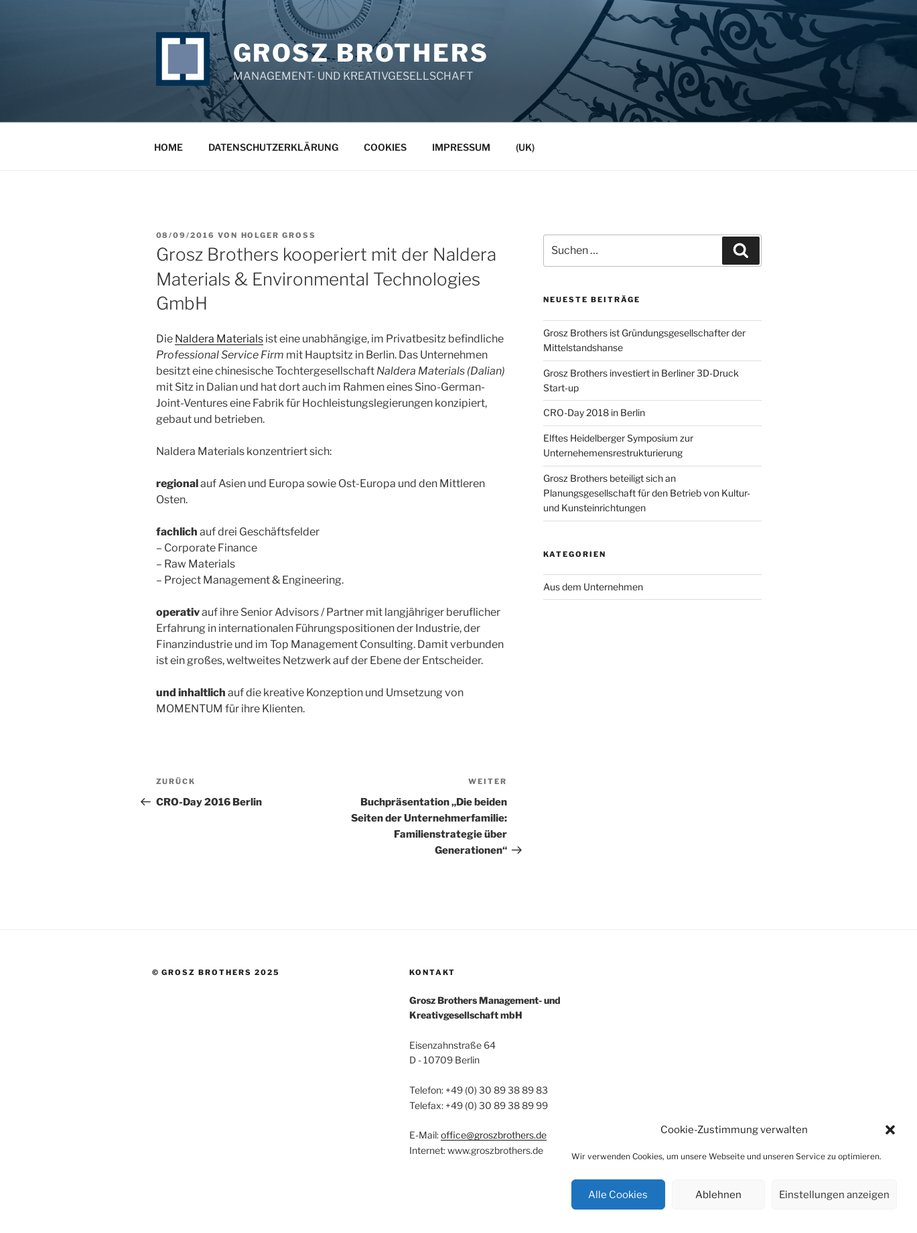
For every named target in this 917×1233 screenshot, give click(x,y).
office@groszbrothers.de (494, 1135)
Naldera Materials (219, 338)
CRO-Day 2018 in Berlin (594, 412)
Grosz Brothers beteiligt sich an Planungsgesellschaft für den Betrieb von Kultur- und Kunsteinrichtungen (646, 493)
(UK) (525, 147)
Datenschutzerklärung (273, 147)
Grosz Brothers (361, 53)
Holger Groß (279, 235)
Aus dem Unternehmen (593, 586)
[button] (890, 1130)
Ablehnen (718, 1195)
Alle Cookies (618, 1195)
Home (168, 147)
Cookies (385, 147)
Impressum (461, 147)
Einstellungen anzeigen (834, 1195)
